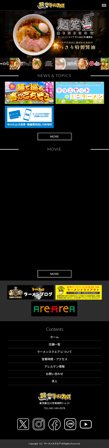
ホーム (54, 337)
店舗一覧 (54, 344)
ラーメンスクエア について (54, 351)
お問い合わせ (54, 374)
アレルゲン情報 (54, 366)
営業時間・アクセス (54, 359)
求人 (54, 381)
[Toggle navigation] (105, 5)
